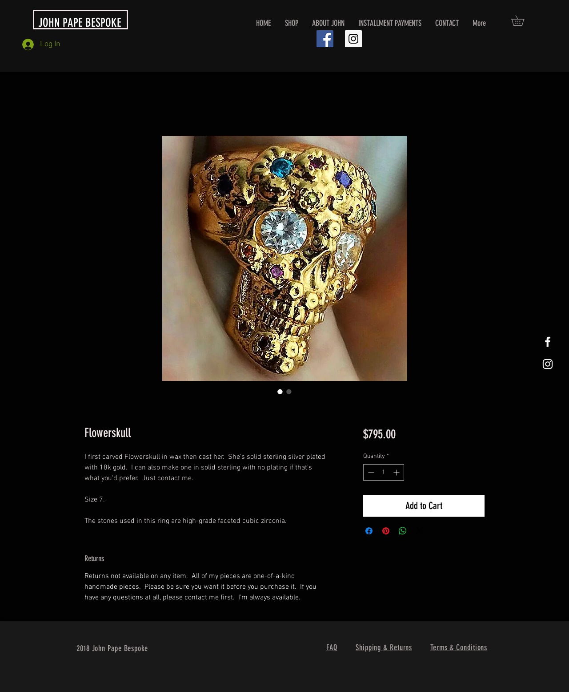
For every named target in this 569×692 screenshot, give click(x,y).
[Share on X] (419, 531)
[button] (522, 20)
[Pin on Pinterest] (386, 531)
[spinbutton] (384, 472)
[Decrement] (370, 472)
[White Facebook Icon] (547, 341)
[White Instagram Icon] (547, 364)
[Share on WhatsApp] (402, 531)
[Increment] (397, 472)
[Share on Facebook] (369, 531)
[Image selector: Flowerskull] (280, 391)
